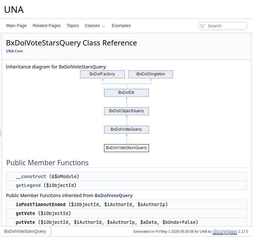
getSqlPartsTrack (200, 94)
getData (192, 123)
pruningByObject (199, 196)
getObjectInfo (196, 160)
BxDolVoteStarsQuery (25, 231)
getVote (191, 66)
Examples (121, 25)
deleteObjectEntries (202, 145)
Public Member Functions (202, 37)
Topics (73, 25)
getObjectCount (198, 174)
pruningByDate (198, 210)
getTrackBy (195, 138)
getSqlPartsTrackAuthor (206, 102)
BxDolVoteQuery (107, 219)
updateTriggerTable (202, 189)
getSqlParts (195, 80)
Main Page (16, 25)
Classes (95, 25)
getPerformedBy (199, 116)
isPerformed (195, 109)
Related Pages (47, 25)
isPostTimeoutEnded (203, 58)
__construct (113, 193)
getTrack (192, 131)
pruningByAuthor (199, 203)
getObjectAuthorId (201, 167)
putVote (191, 73)
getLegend (110, 202)
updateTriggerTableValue (207, 87)
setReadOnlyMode (201, 225)
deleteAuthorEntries (202, 152)
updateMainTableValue (205, 181)
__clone (192, 218)
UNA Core (96, 60)
